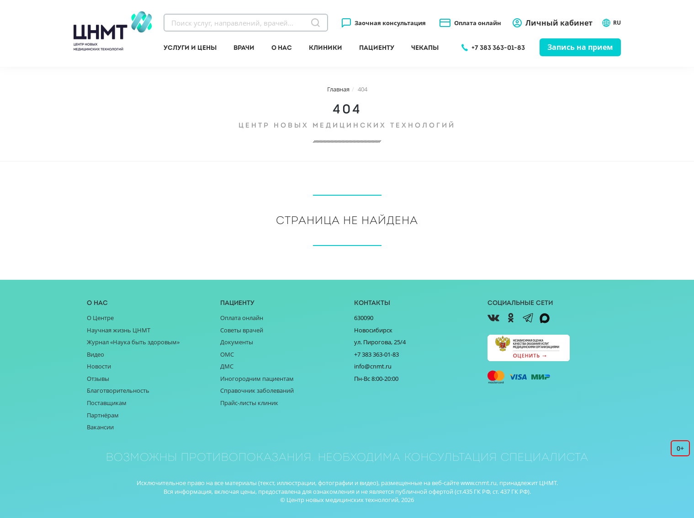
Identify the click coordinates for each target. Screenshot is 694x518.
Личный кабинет (559, 23)
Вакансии (100, 427)
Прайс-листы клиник (249, 403)
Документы (236, 342)
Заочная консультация (390, 23)
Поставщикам (107, 403)
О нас (281, 47)
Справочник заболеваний (257, 390)
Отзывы (98, 378)
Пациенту (376, 47)
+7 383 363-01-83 (498, 47)
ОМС (227, 354)
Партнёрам (103, 415)
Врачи (243, 47)
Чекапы (425, 47)
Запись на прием (580, 47)
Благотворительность (118, 390)
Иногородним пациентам (257, 378)
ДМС (226, 366)
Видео (95, 354)
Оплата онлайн (477, 23)
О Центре (100, 318)
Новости (99, 366)
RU (611, 22)
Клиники (325, 47)
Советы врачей (241, 330)
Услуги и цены (190, 47)
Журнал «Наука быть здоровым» (133, 342)
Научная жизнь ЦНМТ (118, 330)
